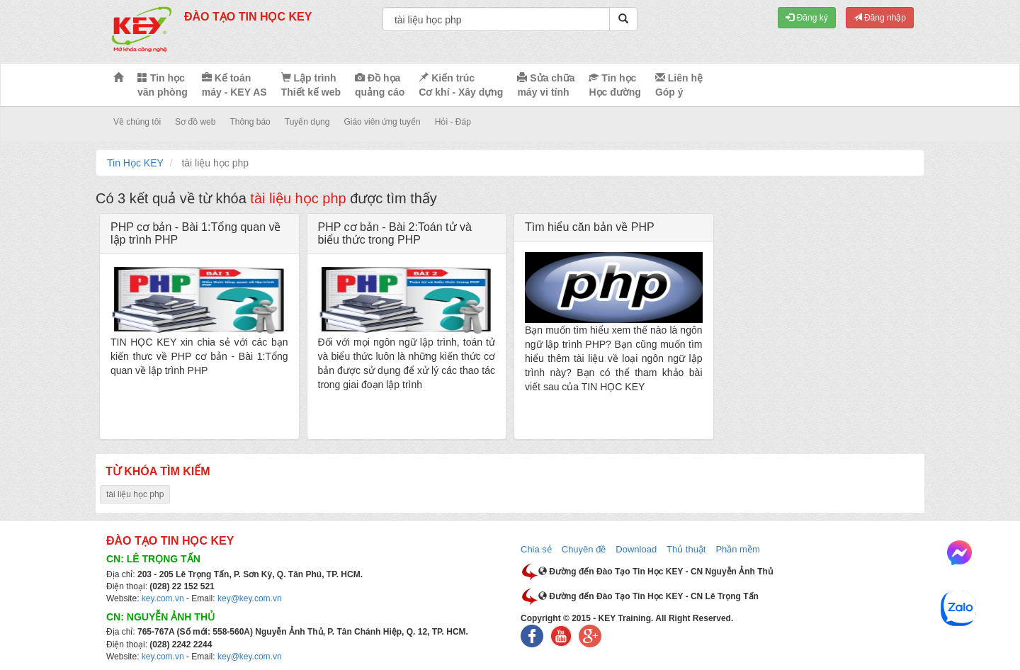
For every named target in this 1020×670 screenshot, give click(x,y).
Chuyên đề (584, 549)
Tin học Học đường (614, 85)
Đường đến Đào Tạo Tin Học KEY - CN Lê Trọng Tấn (648, 596)
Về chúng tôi (137, 122)
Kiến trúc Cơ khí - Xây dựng (461, 85)
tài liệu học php (135, 494)
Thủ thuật (686, 549)
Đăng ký (806, 18)
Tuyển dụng (307, 122)
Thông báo (250, 122)
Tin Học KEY (135, 163)
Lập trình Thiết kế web (311, 85)
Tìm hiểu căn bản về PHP (589, 227)
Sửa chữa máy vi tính (545, 85)
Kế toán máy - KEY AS (234, 85)
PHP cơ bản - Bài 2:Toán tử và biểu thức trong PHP (395, 233)
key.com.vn (163, 598)
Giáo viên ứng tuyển (382, 122)
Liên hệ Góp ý (679, 85)
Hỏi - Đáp (453, 122)
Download (636, 549)
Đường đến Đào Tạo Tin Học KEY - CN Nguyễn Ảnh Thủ (655, 572)
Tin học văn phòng (162, 85)
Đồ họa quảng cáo (379, 85)
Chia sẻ (536, 549)
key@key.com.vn (249, 598)
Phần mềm (737, 549)
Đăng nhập (880, 18)
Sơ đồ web (195, 122)
